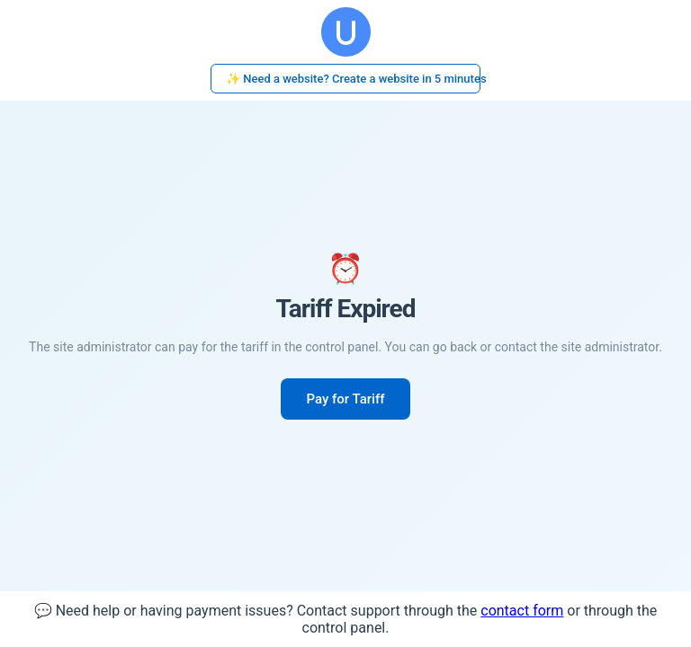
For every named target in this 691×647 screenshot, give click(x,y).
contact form (521, 610)
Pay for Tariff (345, 399)
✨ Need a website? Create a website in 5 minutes (353, 78)
